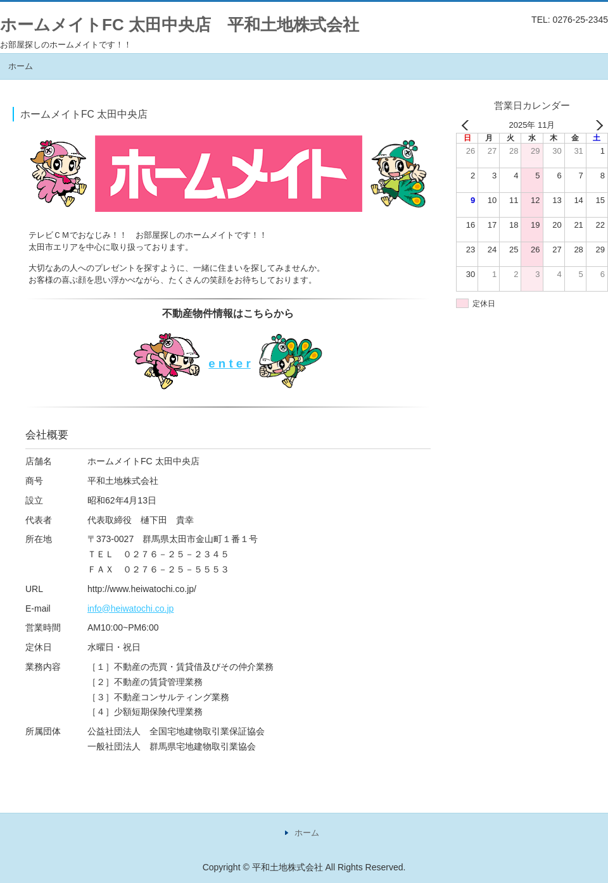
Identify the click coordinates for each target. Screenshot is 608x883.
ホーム (20, 66)
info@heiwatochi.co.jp (130, 608)
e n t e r (229, 363)
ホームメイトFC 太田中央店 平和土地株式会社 (179, 24)
